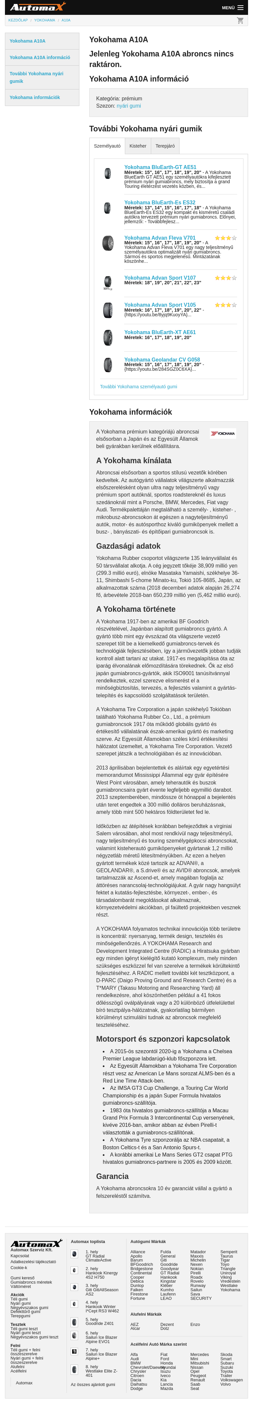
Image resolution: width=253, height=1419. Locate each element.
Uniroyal (228, 1272)
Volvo (225, 1384)
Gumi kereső (23, 1277)
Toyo (224, 1264)
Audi (134, 1358)
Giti (163, 1260)
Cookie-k (19, 1267)
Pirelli (195, 1272)
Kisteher (137, 146)
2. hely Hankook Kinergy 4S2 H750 (102, 1273)
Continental (141, 1272)
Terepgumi (20, 1315)
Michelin (198, 1260)
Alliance (137, 1251)
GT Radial (169, 1272)
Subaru (227, 1363)
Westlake (229, 1285)
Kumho (167, 1289)
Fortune (137, 1298)
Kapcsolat (20, 1255)
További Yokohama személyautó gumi (138, 386)
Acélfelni (18, 1370)
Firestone (139, 1294)
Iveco (165, 1375)
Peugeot (198, 1375)
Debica (137, 1281)
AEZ (134, 1324)
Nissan (196, 1367)
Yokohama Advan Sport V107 (160, 278)
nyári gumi (129, 106)
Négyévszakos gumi (29, 1307)
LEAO (166, 1298)
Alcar (135, 1328)
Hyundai (168, 1367)
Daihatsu (138, 1384)
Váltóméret (21, 1286)
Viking (226, 1277)
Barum (136, 1260)
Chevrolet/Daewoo (147, 1367)
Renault (197, 1379)
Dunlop (137, 1285)
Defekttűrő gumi (25, 1311)
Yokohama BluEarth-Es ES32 (159, 202)
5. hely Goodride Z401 (100, 1321)
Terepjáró (165, 146)
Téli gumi (19, 1299)
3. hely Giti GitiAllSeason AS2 (102, 1290)
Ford (164, 1358)
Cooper (137, 1277)
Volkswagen (231, 1379)
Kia (163, 1379)
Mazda (166, 1388)
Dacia (135, 1379)
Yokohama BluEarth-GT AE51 (160, 167)
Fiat (163, 1354)
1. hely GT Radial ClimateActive (98, 1256)
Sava (195, 1294)
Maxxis (197, 1256)
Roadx (196, 1277)
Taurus (226, 1256)
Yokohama (230, 1289)
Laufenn (168, 1294)
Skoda (226, 1354)
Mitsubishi (199, 1363)
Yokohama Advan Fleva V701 (159, 238)
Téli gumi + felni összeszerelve (25, 1352)
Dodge (136, 1388)
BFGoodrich (141, 1264)
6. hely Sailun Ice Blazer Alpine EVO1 (101, 1337)
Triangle (228, 1268)
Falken (136, 1289)
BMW (135, 1363)
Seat (194, 1388)
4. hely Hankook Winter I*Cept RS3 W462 (102, 1306)
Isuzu (165, 1371)
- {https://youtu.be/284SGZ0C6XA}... (164, 367)
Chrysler (138, 1371)
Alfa (134, 1354)
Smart (226, 1358)
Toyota (226, 1371)
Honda (166, 1363)
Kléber (166, 1285)
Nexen (196, 1264)
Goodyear (169, 1268)
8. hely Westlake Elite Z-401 (101, 1371)
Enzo (195, 1324)
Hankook (168, 1277)
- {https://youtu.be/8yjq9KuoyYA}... (164, 312)
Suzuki (226, 1367)
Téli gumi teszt (24, 1328)
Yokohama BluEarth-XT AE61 (160, 332)
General (168, 1256)
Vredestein (230, 1281)
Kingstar (168, 1281)
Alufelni (17, 1366)
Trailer (226, 1375)
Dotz (164, 1328)
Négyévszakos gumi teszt (34, 1336)
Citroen (137, 1375)
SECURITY (201, 1298)
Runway (198, 1285)
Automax (24, 1382)
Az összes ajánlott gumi (93, 1384)
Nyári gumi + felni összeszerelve (27, 1360)
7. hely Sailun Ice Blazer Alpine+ (101, 1354)
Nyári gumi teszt (26, 1332)
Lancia (166, 1384)
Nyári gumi (21, 1303)
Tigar (225, 1260)
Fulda (165, 1251)
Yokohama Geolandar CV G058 (162, 360)
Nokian (197, 1268)
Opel (194, 1371)
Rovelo (197, 1281)
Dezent (167, 1324)
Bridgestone (141, 1268)
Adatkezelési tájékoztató (33, 1261)
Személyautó (107, 146)
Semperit (228, 1251)
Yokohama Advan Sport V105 (160, 305)
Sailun (196, 1289)
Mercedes (199, 1354)
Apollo (136, 1256)
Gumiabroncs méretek (31, 1282)
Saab (195, 1384)
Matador (198, 1251)
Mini (194, 1358)
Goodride (169, 1264)
